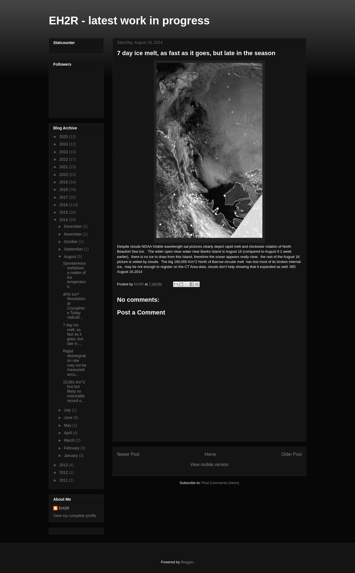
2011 (64, 480)
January (71, 455)
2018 (64, 189)
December (73, 226)
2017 (64, 197)
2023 (64, 152)
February (72, 448)
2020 (64, 174)
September (74, 249)
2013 (64, 465)
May (68, 425)
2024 (64, 144)
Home (210, 454)
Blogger (187, 562)
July (68, 410)
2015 (64, 212)
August (70, 256)
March (70, 440)
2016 (64, 205)
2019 (64, 182)
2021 (64, 167)
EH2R (64, 508)
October (71, 241)
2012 (64, 472)
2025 (64, 136)
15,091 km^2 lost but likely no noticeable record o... (74, 391)
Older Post (291, 454)
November (73, 234)
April (68, 433)
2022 (64, 159)
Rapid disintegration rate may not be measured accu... (74, 363)
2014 (64, 220)
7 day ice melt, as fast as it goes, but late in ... (73, 334)
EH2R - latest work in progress (129, 20)
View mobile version (209, 464)
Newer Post (128, 454)
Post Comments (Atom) (220, 483)
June (68, 417)
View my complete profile (74, 515)
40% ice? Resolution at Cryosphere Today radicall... (74, 306)
